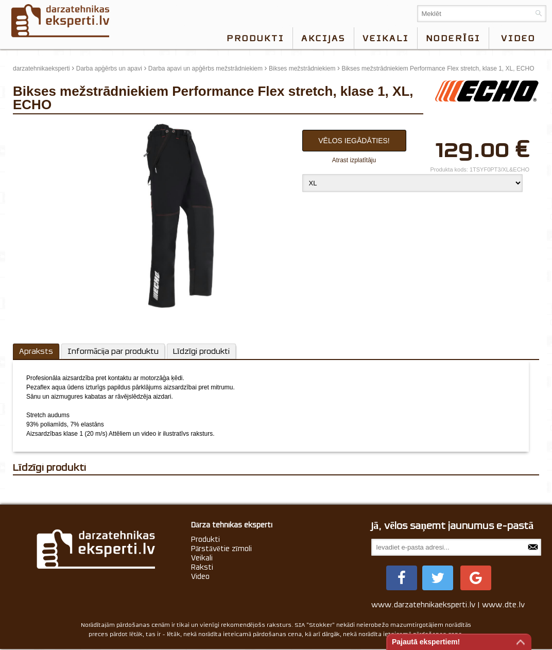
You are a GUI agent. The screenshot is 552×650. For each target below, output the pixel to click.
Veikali (386, 38)
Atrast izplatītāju (354, 160)
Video (200, 576)
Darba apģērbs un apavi (109, 68)
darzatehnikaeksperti (41, 68)
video (518, 38)
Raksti (202, 567)
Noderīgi (453, 38)
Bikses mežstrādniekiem (302, 68)
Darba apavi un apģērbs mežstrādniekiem (205, 68)
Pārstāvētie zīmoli (221, 548)
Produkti (255, 38)
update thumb (35, 127)
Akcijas (323, 38)
